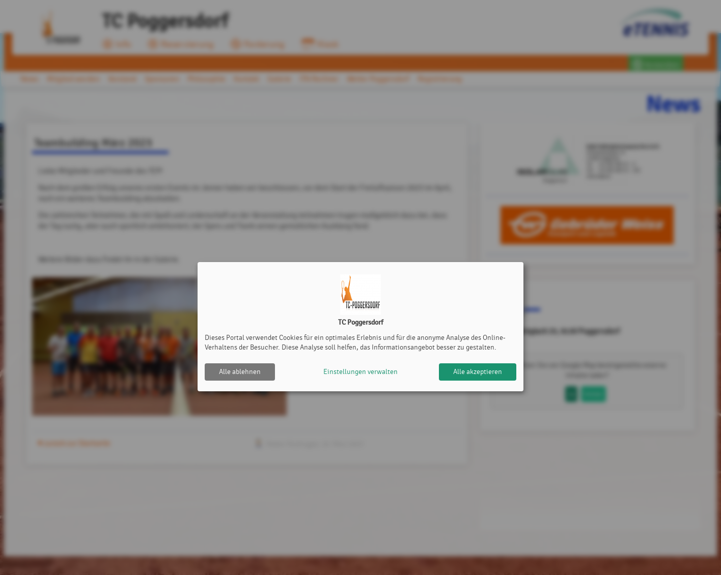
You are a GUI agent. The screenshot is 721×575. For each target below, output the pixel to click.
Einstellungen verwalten (360, 372)
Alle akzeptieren (477, 372)
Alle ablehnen (240, 372)
